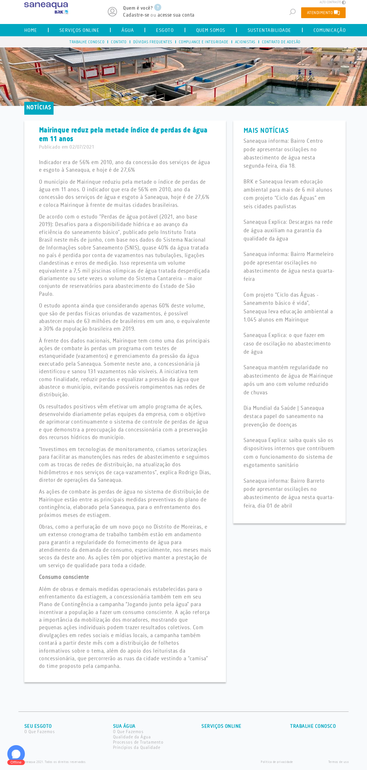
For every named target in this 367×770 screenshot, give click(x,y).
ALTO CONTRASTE (333, 2)
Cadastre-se (136, 15)
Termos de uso (338, 762)
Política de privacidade (277, 762)
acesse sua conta (176, 15)
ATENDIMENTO (323, 12)
